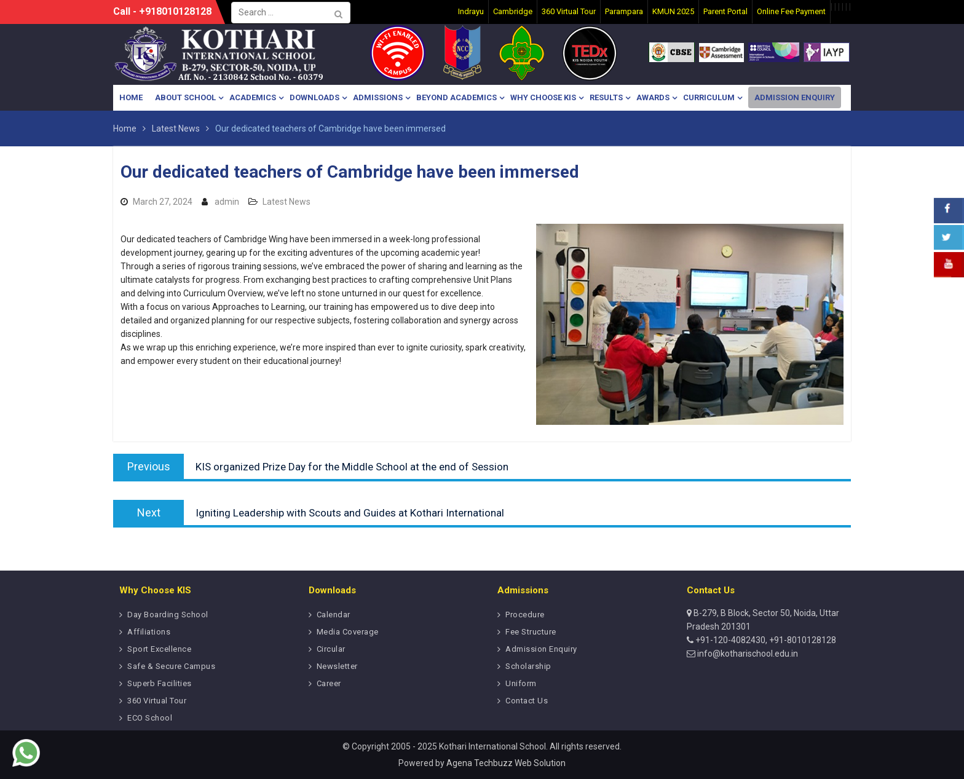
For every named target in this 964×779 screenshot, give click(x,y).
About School (185, 97)
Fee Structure (530, 631)
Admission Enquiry (794, 97)
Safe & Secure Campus (171, 666)
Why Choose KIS (543, 97)
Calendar (333, 614)
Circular (331, 649)
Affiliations (148, 631)
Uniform (521, 683)
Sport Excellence (159, 649)
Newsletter (337, 666)
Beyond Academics (456, 97)
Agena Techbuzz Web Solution (506, 763)
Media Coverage (348, 631)
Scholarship (528, 666)
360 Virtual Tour (156, 700)
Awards (653, 97)
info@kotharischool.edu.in (746, 653)
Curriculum (709, 97)
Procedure (525, 614)
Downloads (314, 97)
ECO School (149, 717)
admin (227, 202)
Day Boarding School (167, 614)
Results (606, 97)
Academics (252, 97)
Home (131, 97)
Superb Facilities (159, 683)
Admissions (378, 97)
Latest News (286, 202)
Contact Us (526, 700)
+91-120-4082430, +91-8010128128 (764, 640)
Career (329, 683)
